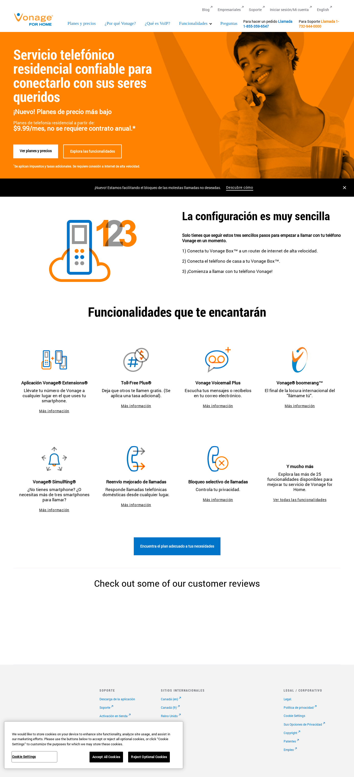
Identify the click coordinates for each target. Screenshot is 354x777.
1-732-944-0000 (319, 24)
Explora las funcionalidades (92, 151)
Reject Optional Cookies (149, 756)
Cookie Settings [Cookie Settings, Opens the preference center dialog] (24, 756)
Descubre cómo (239, 187)
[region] (93, 745)
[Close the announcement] (344, 187)
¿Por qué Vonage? (120, 23)
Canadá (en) (169, 699)
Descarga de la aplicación (117, 699)
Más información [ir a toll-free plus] (136, 405)
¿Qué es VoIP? (157, 23)
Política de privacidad (299, 707)
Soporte (104, 707)
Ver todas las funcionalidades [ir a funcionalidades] (300, 499)
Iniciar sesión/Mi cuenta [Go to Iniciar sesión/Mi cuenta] (289, 9)
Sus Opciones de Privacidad (303, 724)
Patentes (290, 741)
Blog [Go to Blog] (205, 9)
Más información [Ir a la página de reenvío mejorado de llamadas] (136, 504)
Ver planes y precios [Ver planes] (36, 150)
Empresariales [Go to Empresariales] (229, 9)
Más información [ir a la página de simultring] (54, 509)
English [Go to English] (323, 9)
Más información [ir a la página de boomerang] (300, 405)
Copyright (290, 733)
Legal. (288, 699)
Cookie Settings (294, 715)
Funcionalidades (193, 23)
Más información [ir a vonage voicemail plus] (218, 405)
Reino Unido (169, 716)
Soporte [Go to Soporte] (255, 9)
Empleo (289, 750)
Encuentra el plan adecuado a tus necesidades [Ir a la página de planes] (177, 546)
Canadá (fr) (169, 707)
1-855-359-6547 (256, 26)
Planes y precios (82, 23)
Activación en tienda (113, 716)
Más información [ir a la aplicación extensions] (54, 410)
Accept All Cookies (106, 756)
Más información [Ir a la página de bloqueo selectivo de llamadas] (218, 499)
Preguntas (228, 23)
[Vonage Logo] (35, 25)
